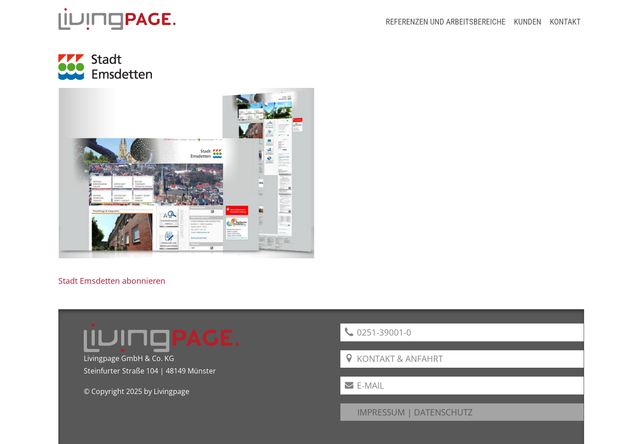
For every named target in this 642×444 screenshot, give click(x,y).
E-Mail (364, 385)
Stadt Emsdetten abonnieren (111, 280)
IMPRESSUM (381, 412)
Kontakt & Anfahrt (394, 359)
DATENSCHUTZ (443, 412)
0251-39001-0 (378, 332)
